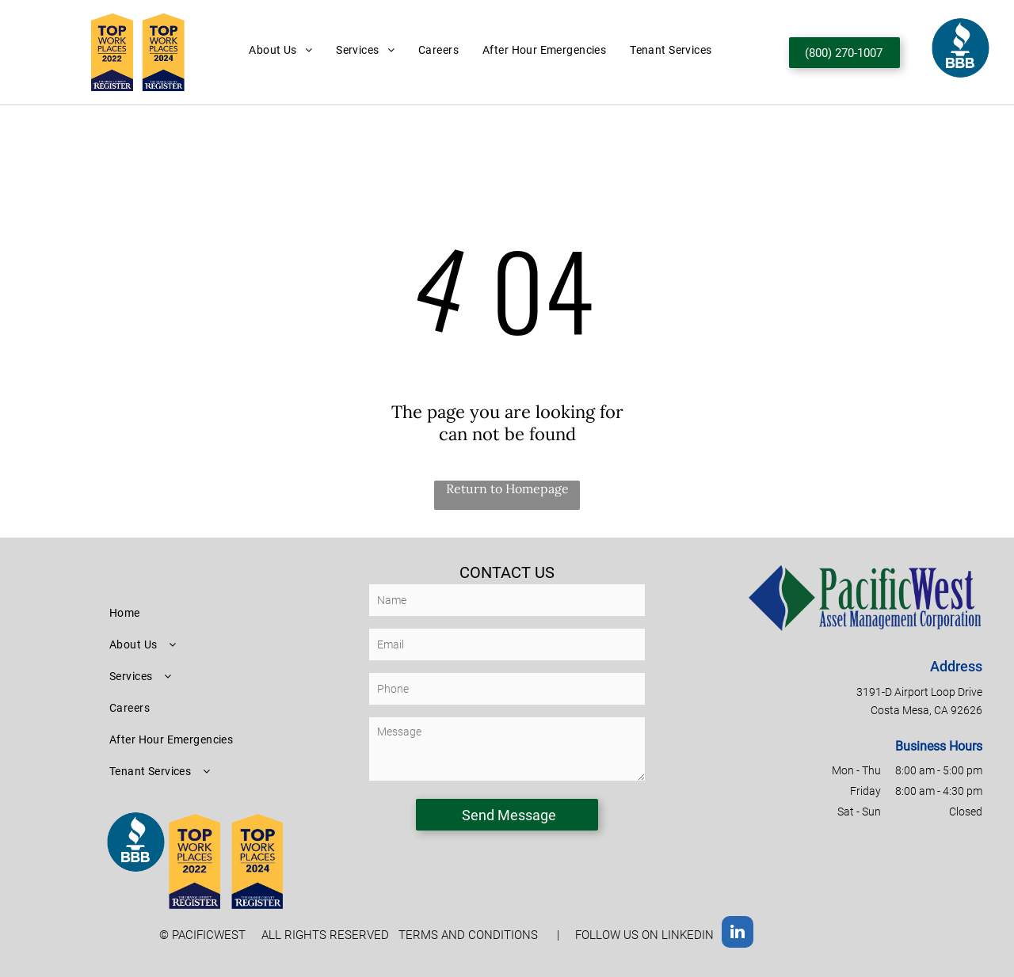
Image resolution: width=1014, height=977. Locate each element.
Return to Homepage (507, 488)
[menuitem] (280, 50)
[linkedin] (737, 934)
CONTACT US (507, 572)
